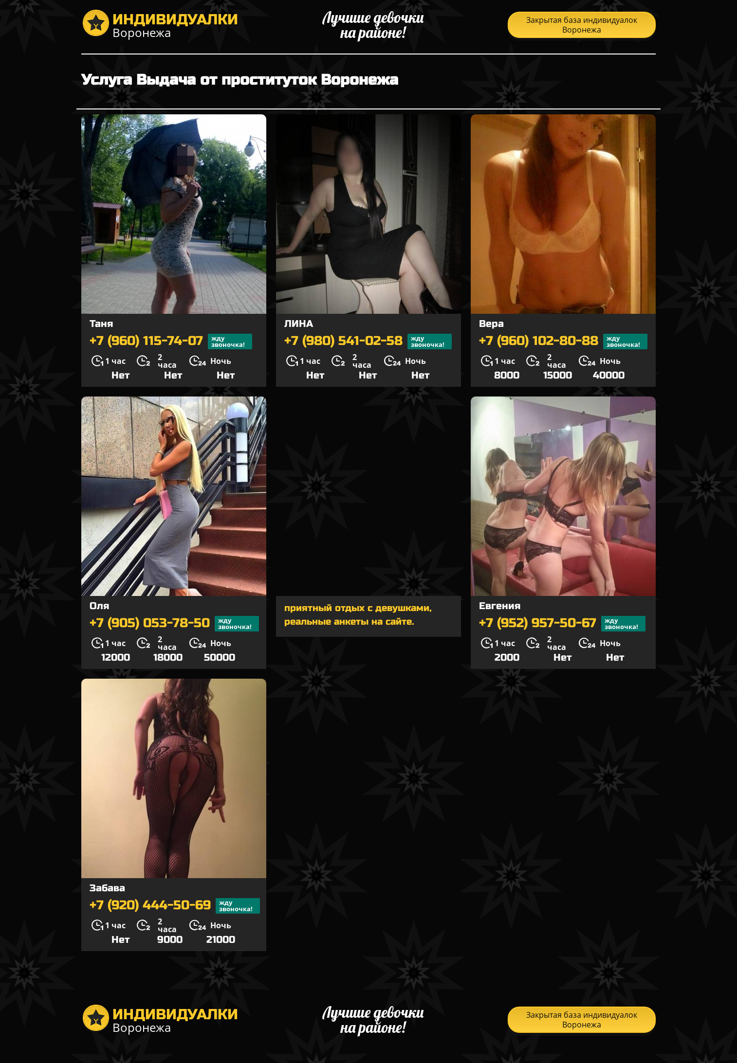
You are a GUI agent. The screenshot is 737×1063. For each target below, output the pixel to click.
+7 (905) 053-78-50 (174, 623)
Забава (107, 888)
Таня (101, 324)
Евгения (499, 606)
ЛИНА (298, 324)
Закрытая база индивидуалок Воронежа (581, 25)
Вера (491, 324)
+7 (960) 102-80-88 (563, 341)
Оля (99, 606)
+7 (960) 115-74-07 (171, 341)
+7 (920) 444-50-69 (175, 906)
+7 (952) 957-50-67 (562, 623)
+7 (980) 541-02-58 (368, 341)
